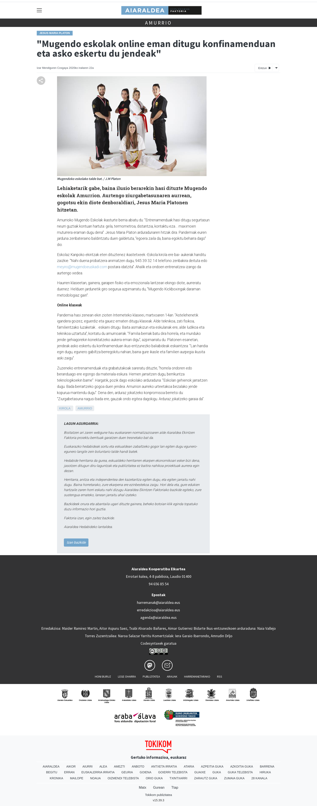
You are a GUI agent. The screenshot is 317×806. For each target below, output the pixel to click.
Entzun (264, 68)
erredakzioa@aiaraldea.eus (158, 610)
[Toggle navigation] (39, 10)
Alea (103, 766)
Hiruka (265, 772)
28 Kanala (259, 778)
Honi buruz (103, 676)
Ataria (189, 766)
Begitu (51, 772)
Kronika (56, 778)
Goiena (145, 772)
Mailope (76, 778)
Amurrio (158, 22)
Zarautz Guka (205, 778)
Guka (217, 772)
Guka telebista (240, 772)
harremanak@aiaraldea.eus (158, 602)
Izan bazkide (76, 542)
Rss (219, 676)
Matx (142, 787)
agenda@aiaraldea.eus (158, 617)
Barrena (267, 766)
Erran (69, 772)
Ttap (174, 787)
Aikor (71, 766)
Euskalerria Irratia (97, 772)
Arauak (172, 676)
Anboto (138, 766)
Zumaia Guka (234, 778)
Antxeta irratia (164, 766)
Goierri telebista (172, 772)
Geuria (127, 772)
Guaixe (200, 772)
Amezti (119, 766)
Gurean (158, 787)
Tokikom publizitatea (158, 795)
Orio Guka (154, 778)
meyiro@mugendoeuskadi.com (82, 267)
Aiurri (87, 766)
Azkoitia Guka (241, 766)
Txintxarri (178, 778)
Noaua (95, 778)
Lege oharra (127, 676)
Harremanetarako (197, 676)
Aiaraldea (51, 766)
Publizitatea (151, 676)
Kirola (64, 408)
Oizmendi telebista (123, 778)
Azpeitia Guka (212, 766)
